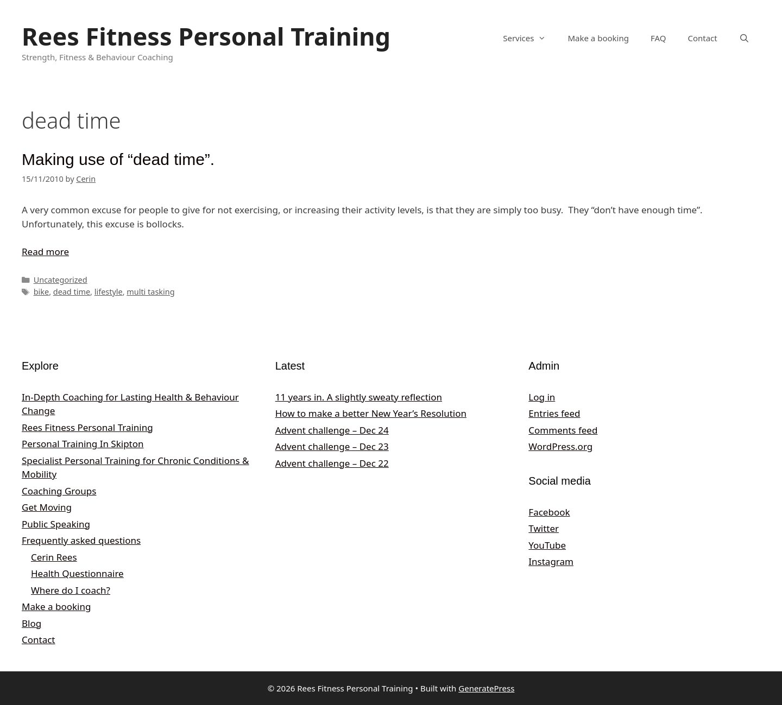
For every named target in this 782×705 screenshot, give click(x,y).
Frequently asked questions (81, 540)
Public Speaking (56, 524)
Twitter (543, 528)
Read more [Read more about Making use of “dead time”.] (45, 251)
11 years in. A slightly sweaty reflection (358, 397)
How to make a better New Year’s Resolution (370, 413)
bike (41, 292)
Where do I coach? (70, 590)
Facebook (549, 512)
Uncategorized (60, 280)
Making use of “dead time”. (118, 159)
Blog (31, 623)
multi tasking (150, 292)
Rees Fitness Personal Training (206, 36)
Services (530, 38)
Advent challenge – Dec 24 (332, 430)
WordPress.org (560, 446)
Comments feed (562, 430)
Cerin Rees (54, 557)
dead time (71, 292)
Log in (541, 397)
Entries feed (554, 413)
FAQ (658, 38)
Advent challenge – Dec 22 (332, 463)
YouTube (547, 545)
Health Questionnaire (77, 573)
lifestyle (108, 292)
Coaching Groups (59, 491)
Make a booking (597, 38)
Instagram (550, 561)
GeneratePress (486, 688)
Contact (702, 38)
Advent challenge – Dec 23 (332, 446)
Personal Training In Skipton (83, 443)
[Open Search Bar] (744, 38)
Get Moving (47, 507)
